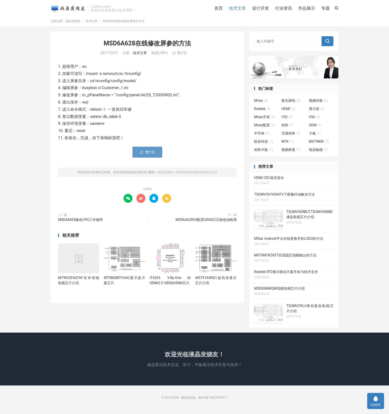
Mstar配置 (264, 128)
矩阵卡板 (263, 152)
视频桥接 (290, 152)
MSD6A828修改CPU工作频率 (80, 222)
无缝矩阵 (290, 136)
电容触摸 (318, 152)
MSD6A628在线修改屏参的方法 (147, 45)
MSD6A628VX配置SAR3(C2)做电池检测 (206, 222)
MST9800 (319, 144)
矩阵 (287, 128)
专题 (325, 8)
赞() (179, 55)
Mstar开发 (264, 119)
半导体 (261, 136)
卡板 (315, 136)
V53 (286, 119)
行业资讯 (283, 8)
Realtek (262, 111)
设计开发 (260, 8)
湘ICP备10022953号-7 (212, 400)
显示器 (316, 111)
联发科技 (263, 144)
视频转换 (318, 103)
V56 (314, 119)
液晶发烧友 (68, 9)
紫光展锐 (290, 103)
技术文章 (237, 8)
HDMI (288, 111)
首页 (218, 8)
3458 (315, 128)
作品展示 (306, 8)
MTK (287, 144)
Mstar (261, 103)
